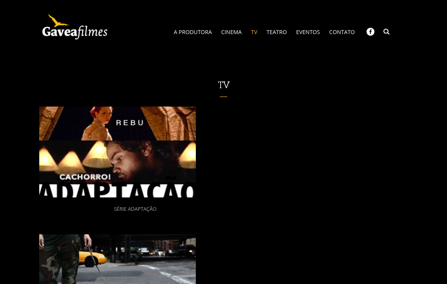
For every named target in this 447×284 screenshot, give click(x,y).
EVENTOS (308, 32)
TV (254, 32)
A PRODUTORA (193, 32)
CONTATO (342, 32)
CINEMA (231, 32)
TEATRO (276, 32)
